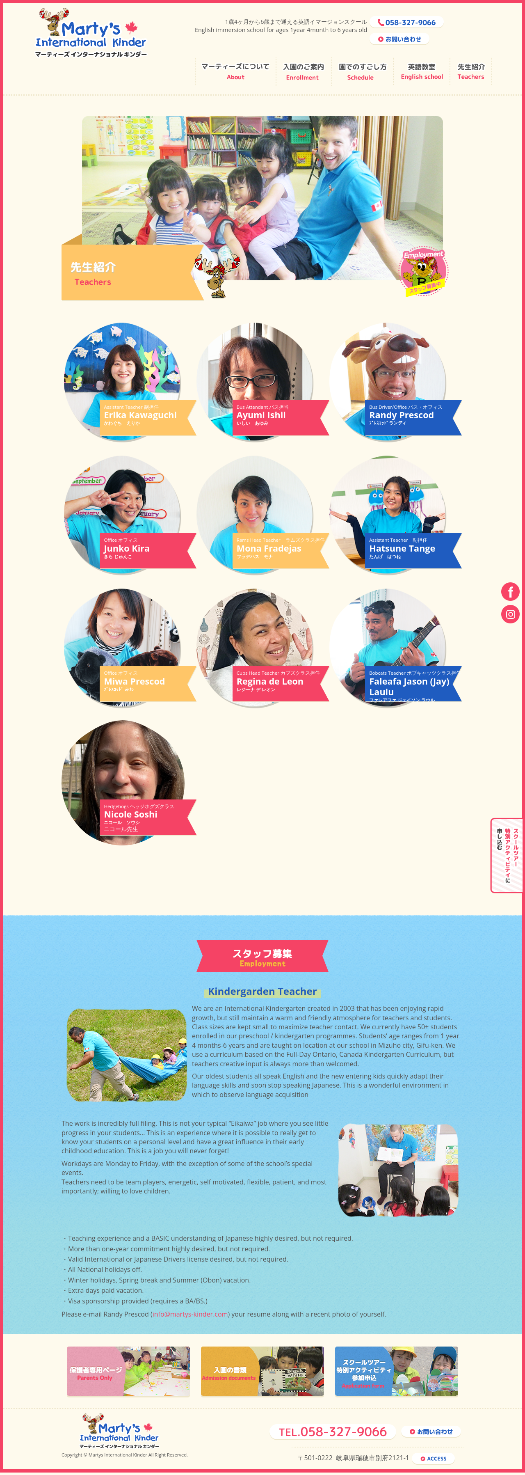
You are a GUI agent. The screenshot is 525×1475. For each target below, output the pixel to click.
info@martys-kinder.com (190, 1315)
